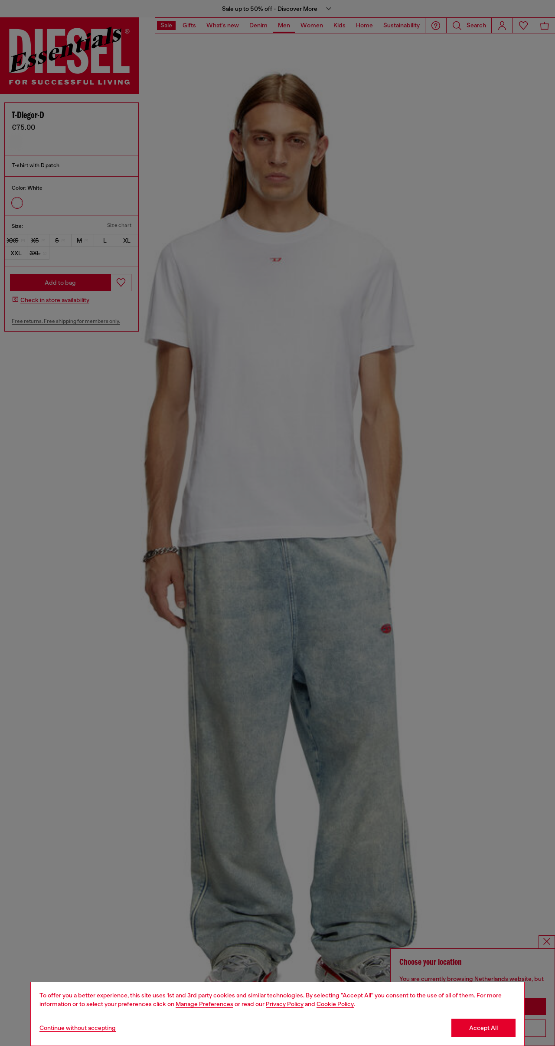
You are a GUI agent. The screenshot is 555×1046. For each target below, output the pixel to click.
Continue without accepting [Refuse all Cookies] (77, 1027)
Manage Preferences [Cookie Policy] (204, 1003)
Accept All (483, 1027)
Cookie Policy (335, 1003)
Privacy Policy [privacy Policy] (285, 1003)
